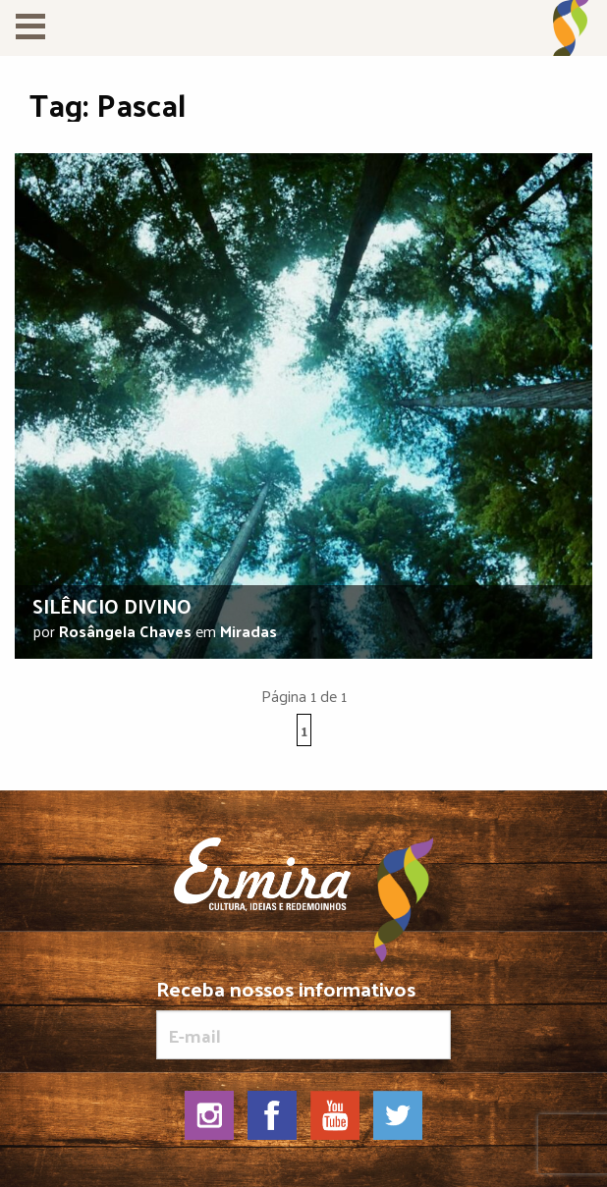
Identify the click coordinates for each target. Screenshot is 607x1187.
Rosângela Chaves (125, 631)
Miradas (248, 631)
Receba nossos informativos (303, 1018)
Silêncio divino (112, 605)
